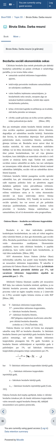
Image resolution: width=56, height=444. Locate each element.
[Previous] (3, 411)
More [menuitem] (15, 36)
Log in (51, 4)
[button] (11, 4)
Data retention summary (16, 431)
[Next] (52, 411)
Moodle (20, 439)
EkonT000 (6, 17)
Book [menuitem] (6, 36)
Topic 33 (18, 17)
